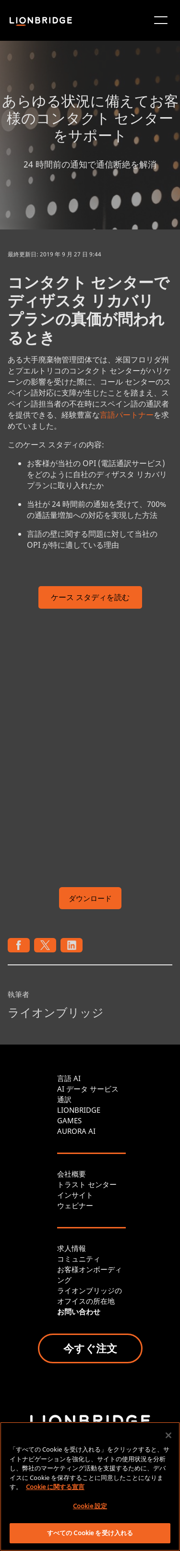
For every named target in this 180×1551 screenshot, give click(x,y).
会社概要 (71, 1173)
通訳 (64, 1099)
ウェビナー (75, 1205)
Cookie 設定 (90, 1506)
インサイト (75, 1195)
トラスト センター (87, 1184)
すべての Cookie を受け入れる (90, 1532)
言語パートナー (127, 414)
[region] (90, 1486)
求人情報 (71, 1248)
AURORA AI (76, 1131)
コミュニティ (78, 1258)
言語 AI (69, 1078)
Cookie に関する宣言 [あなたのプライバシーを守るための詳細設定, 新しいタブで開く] (55, 1486)
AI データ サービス (88, 1089)
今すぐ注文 (90, 1348)
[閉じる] (168, 1435)
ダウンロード (90, 898)
